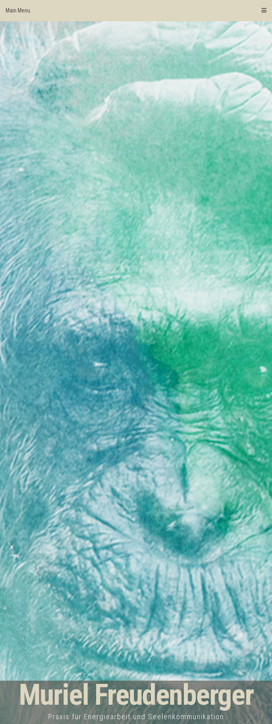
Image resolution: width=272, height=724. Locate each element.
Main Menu (136, 10)
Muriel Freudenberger (136, 695)
